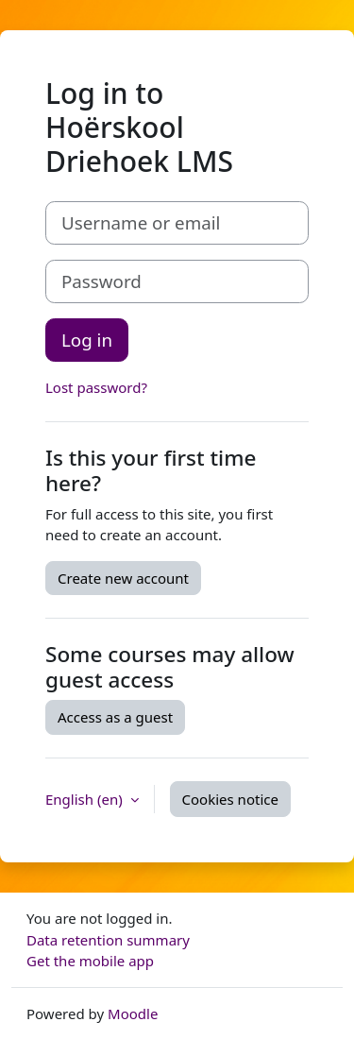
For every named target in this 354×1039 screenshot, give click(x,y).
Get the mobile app (90, 960)
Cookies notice (230, 799)
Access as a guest (115, 716)
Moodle (133, 1013)
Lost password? (96, 387)
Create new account (123, 578)
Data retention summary (108, 939)
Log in (86, 339)
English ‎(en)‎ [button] (85, 799)
